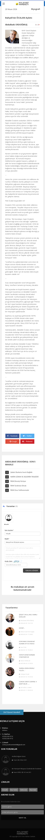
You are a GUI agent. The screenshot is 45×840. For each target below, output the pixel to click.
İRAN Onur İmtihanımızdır (17, 490)
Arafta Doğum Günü (18, 756)
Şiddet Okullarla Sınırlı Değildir (18, 472)
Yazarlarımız (11, 607)
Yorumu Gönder (31, 570)
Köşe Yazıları (14, 790)
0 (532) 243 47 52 (7, 736)
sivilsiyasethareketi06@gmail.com (13, 745)
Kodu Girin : (13, 561)
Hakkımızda (23, 790)
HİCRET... (22, 628)
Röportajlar (33, 790)
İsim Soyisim (9, 530)
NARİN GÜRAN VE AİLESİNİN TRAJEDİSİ (21, 477)
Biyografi (35, 9)
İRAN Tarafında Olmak (15, 486)
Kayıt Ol (22, 818)
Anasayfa (5, 790)
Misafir (6, 524)
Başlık (7, 539)
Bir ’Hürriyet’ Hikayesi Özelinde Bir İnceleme (26, 769)
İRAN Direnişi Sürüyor (15, 481)
